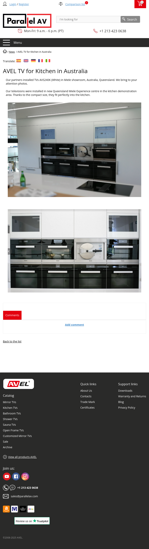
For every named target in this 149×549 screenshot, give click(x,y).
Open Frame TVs (13, 430)
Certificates (87, 407)
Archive (7, 447)
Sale (5, 441)
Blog (121, 402)
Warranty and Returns (132, 396)
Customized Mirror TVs (17, 436)
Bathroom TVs (12, 413)
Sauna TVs (9, 424)
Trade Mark (87, 402)
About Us (86, 390)
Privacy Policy (126, 407)
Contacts (85, 396)
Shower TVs (10, 419)
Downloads (125, 390)
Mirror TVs (9, 402)
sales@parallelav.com (24, 496)
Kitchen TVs (10, 408)
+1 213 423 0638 (113, 31)
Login (13, 4)
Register (24, 4)
